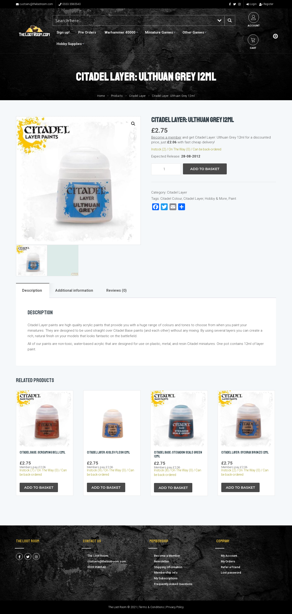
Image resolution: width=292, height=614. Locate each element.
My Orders (228, 561)
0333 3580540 (70, 4)
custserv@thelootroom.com (34, 4)
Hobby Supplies (69, 44)
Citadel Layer (137, 95)
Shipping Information (168, 567)
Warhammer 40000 (120, 32)
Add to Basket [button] (38, 487)
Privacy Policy (175, 607)
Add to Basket (204, 169)
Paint (232, 199)
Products (117, 95)
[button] (133, 124)
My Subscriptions (165, 578)
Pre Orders (87, 32)
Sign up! (63, 32)
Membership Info (165, 572)
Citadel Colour (171, 199)
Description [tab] (32, 290)
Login (251, 4)
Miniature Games (159, 32)
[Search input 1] (133, 20)
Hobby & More (216, 199)
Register (266, 4)
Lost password (231, 572)
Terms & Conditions (151, 607)
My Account (229, 555)
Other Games (193, 32)
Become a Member (167, 555)
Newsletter (161, 561)
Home (101, 95)
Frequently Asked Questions (173, 584)
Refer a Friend (230, 567)
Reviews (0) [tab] (116, 290)
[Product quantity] (166, 169)
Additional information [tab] (74, 290)
